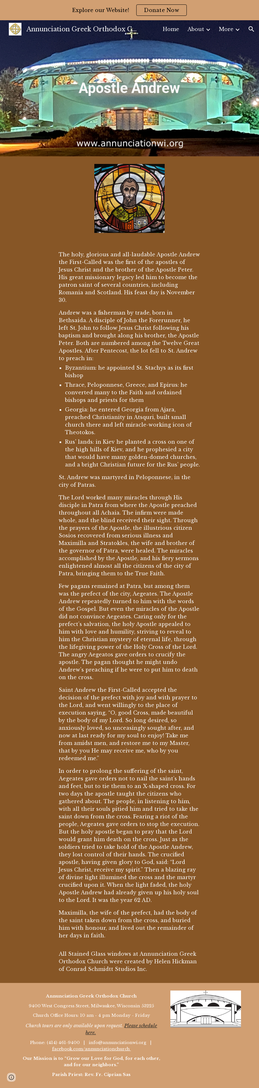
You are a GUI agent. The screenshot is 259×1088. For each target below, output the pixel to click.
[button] (251, 29)
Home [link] (171, 29)
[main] (129, 88)
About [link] (195, 29)
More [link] (226, 29)
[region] (129, 10)
